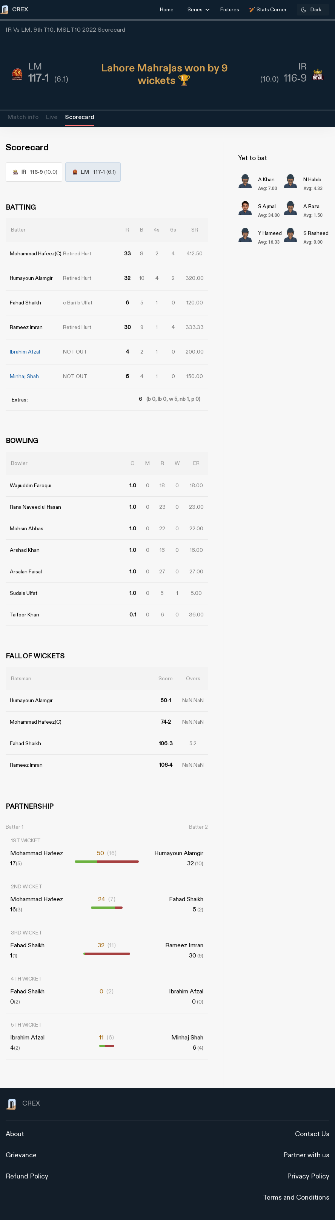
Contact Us (312, 1134)
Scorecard (79, 117)
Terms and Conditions (296, 1197)
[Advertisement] (306, 650)
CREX (23, 1104)
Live (51, 117)
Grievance (21, 1155)
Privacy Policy (308, 1176)
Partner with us (306, 1155)
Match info (23, 117)
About (15, 1134)
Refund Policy (27, 1176)
